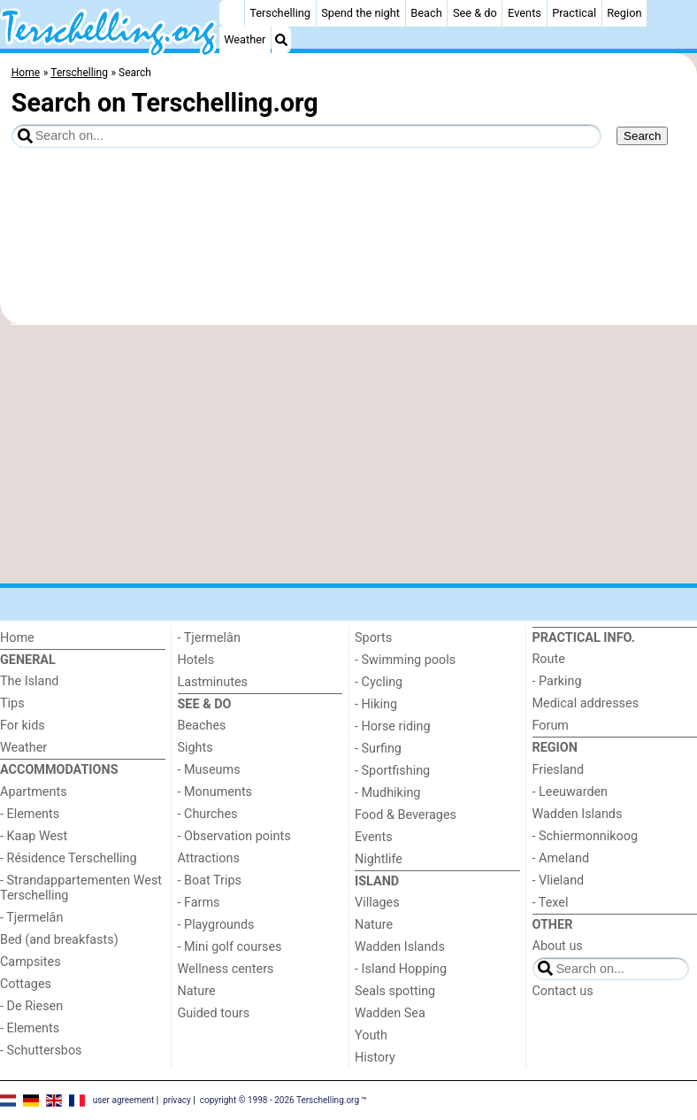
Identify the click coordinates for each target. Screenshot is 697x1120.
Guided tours (214, 1013)
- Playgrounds (216, 924)
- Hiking (376, 704)
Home (17, 637)
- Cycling (378, 682)
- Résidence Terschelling (68, 858)
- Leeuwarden (570, 791)
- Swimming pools (405, 660)
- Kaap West (33, 836)
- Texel (550, 902)
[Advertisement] (348, 454)
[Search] (281, 40)
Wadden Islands (400, 946)
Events (524, 12)
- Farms (199, 902)
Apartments (33, 791)
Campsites (30, 961)
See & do (475, 12)
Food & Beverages (405, 815)
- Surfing (378, 748)
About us (557, 946)
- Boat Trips (210, 880)
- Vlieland (558, 880)
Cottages (25, 984)
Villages (377, 902)
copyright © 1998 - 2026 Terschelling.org (279, 1100)
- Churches (208, 814)
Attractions (209, 858)
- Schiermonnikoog (585, 836)
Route (548, 659)
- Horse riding (393, 726)
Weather (244, 39)
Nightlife (378, 859)
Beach (425, 12)
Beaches (202, 725)
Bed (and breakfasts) (59, 939)
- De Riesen (31, 1006)
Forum (550, 725)
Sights (195, 747)
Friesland (558, 769)
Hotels (196, 660)
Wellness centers (226, 969)
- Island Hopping (401, 969)
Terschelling (279, 12)
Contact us (563, 991)
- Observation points (234, 836)
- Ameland (561, 858)
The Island (29, 681)
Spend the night (360, 12)
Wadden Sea (390, 1013)
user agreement (124, 1100)
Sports (373, 637)
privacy (177, 1100)
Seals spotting (395, 991)
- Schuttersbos (41, 1050)
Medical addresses (586, 703)
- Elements (29, 814)
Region (624, 12)
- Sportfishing (392, 770)
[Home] (231, 13)
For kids (22, 725)
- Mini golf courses (230, 946)
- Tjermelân (31, 917)
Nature (197, 991)
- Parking (557, 681)
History (375, 1057)
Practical (574, 12)
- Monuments (215, 791)
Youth (371, 1035)
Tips (12, 703)
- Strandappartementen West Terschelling (81, 888)
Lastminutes (213, 682)
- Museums (209, 769)
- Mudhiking (387, 792)
